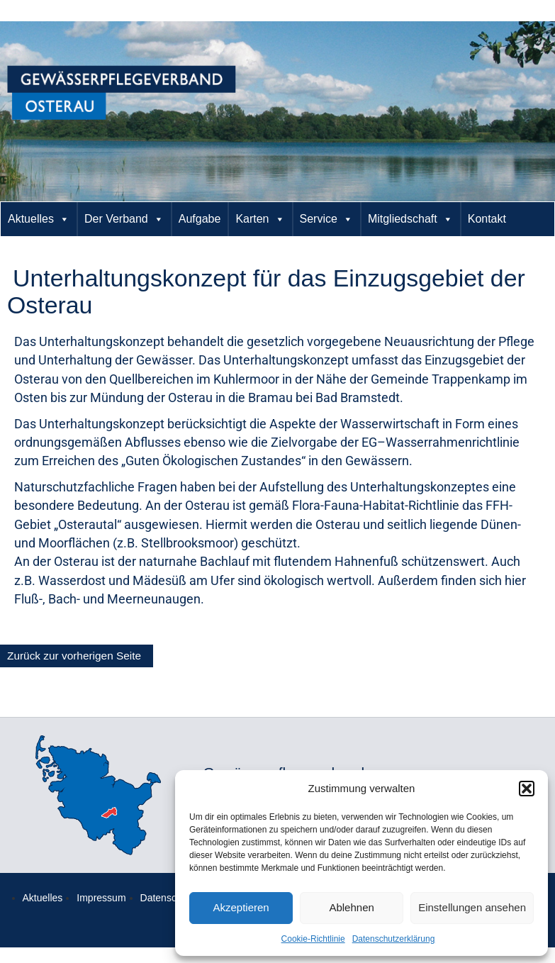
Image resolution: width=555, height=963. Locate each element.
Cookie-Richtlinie (313, 939)
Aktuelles (38, 219)
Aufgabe (200, 219)
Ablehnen (351, 907)
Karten (259, 219)
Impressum (101, 897)
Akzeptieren (241, 907)
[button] (527, 788)
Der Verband (124, 219)
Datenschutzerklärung (393, 939)
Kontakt (487, 219)
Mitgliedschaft (410, 219)
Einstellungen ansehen (472, 907)
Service (326, 219)
